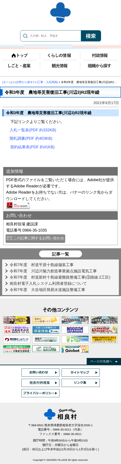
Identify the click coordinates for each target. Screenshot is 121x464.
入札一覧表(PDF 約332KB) (33, 130)
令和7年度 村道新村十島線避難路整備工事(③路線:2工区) (61, 277)
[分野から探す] (24, 82)
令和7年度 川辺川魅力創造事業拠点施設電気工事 (54, 271)
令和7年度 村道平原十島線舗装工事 (42, 264)
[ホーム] (7, 82)
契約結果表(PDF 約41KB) (32, 147)
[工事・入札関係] (47, 82)
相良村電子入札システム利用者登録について (49, 283)
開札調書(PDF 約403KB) (31, 138)
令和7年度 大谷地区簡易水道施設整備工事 (48, 289)
